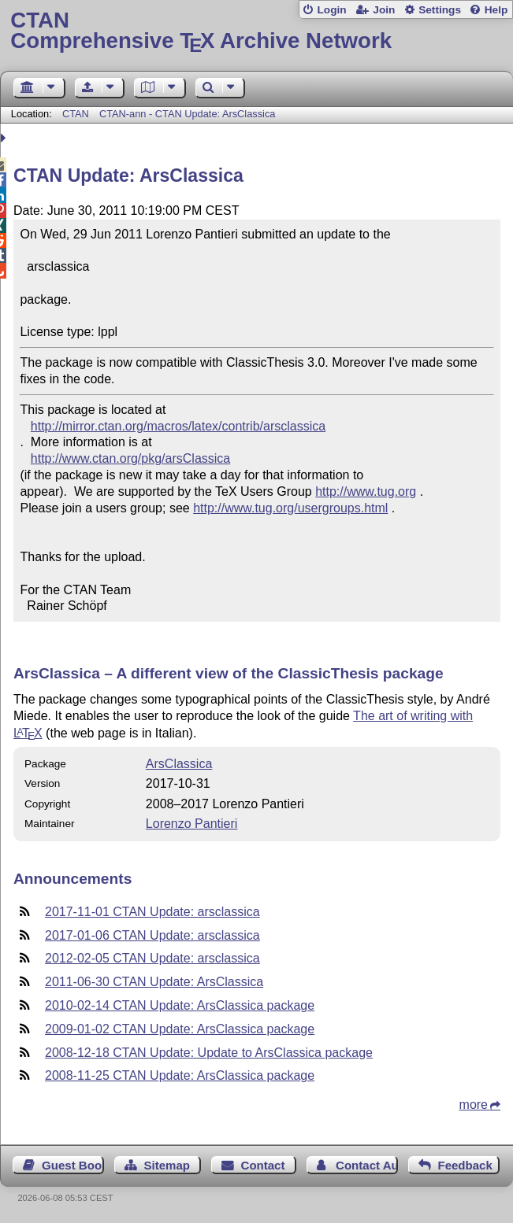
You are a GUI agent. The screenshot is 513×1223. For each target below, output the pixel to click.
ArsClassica (179, 763)
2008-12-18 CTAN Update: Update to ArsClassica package (209, 1052)
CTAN (75, 114)
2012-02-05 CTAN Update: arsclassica (152, 958)
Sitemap (166, 1165)
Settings (439, 10)
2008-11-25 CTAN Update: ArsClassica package (179, 1075)
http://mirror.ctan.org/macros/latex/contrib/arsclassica (178, 426)
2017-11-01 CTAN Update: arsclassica (152, 911)
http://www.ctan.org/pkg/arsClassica (130, 458)
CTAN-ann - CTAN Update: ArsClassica (187, 114)
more (473, 1104)
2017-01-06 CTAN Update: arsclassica (152, 935)
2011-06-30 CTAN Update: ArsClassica (154, 981)
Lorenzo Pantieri (192, 823)
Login (331, 10)
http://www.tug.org (365, 491)
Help (496, 10)
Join (384, 10)
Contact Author (367, 1165)
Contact (263, 1165)
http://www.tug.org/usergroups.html (290, 508)
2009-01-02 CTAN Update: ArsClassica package (179, 1029)
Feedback (464, 1165)
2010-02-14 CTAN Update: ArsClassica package (179, 1005)
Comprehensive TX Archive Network (256, 31)
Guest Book (73, 1165)
